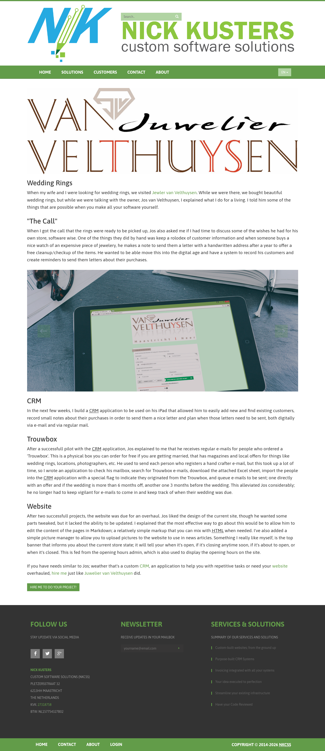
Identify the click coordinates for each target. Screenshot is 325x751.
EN (284, 72)
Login (116, 744)
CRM (144, 565)
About (162, 72)
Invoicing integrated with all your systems (245, 670)
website (280, 565)
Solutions (72, 72)
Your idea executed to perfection (238, 682)
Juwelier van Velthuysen (109, 573)
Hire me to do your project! (53, 587)
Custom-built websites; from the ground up (245, 648)
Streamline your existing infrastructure (242, 693)
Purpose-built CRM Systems (234, 659)
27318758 (44, 705)
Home (45, 72)
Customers (105, 72)
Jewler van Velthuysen (174, 192)
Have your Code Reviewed (234, 704)
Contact (136, 72)
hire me (59, 573)
